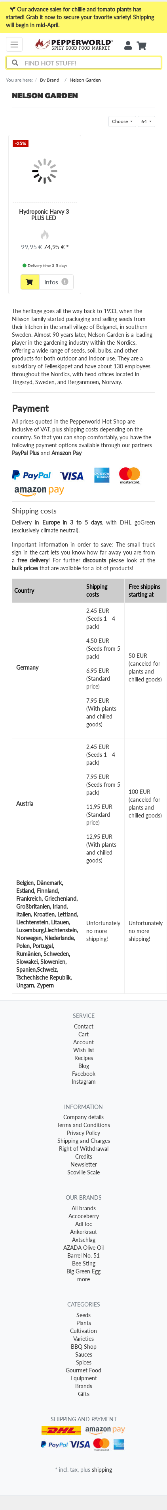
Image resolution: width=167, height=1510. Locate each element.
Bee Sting (83, 1263)
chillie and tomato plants (101, 9)
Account (83, 1042)
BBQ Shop (84, 1346)
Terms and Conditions (83, 1125)
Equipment (83, 1378)
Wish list (83, 1050)
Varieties (83, 1338)
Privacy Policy (83, 1132)
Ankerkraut (83, 1231)
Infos (56, 282)
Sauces (83, 1354)
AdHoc (83, 1224)
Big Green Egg (83, 1271)
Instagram (84, 1081)
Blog (83, 1065)
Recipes (83, 1058)
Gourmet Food (83, 1370)
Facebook (83, 1073)
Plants (83, 1323)
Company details (83, 1117)
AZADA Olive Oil (83, 1247)
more (83, 1279)
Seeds (83, 1315)
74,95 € (55, 246)
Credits (83, 1156)
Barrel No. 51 (83, 1255)
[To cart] (30, 281)
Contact (83, 1026)
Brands (83, 1386)
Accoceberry (83, 1216)
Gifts (83, 1394)
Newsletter (83, 1164)
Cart (83, 1034)
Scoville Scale (83, 1172)
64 (144, 121)
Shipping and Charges (83, 1140)
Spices (83, 1362)
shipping (102, 1469)
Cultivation (83, 1330)
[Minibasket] (141, 46)
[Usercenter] (128, 45)
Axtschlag (83, 1239)
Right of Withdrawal (83, 1148)
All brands (84, 1208)
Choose (120, 121)
